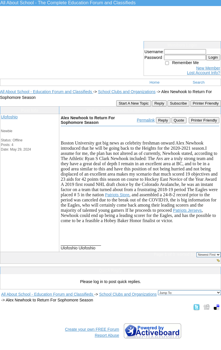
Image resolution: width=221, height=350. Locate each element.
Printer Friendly (206, 103)
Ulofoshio (9, 117)
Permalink (146, 120)
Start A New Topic (133, 103)
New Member (208, 68)
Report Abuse (107, 335)
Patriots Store (117, 195)
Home (155, 82)
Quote (179, 120)
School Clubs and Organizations (126, 91)
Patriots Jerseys (187, 210)
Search (199, 82)
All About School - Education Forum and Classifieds (46, 91)
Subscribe (178, 103)
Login (213, 57)
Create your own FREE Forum (92, 329)
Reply (159, 103)
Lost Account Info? (203, 72)
